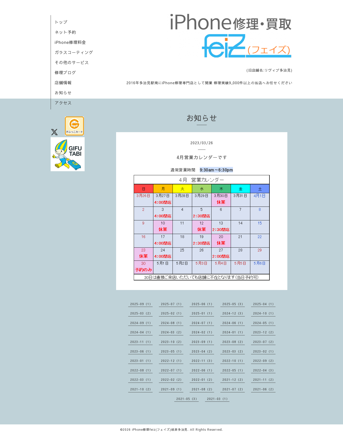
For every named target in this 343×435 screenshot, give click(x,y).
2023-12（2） (264, 332)
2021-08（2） (203, 389)
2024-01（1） (233, 332)
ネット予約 (65, 32)
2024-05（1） (264, 323)
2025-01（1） (203, 313)
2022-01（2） (203, 380)
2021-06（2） (264, 389)
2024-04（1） (141, 332)
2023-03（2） (233, 351)
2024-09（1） (141, 323)
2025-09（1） (141, 304)
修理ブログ (65, 72)
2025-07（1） (172, 304)
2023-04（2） (203, 351)
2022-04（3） (264, 370)
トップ (61, 22)
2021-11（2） (264, 380)
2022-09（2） (264, 361)
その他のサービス (72, 62)
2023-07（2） (264, 342)
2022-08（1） (141, 370)
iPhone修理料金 (70, 42)
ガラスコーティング (74, 52)
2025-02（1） (172, 313)
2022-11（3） (203, 361)
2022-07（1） (172, 370)
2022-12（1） (172, 361)
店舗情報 (63, 82)
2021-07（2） (233, 389)
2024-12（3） (233, 313)
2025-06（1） (203, 304)
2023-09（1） (203, 342)
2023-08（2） (233, 342)
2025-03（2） (141, 313)
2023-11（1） (141, 342)
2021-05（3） (187, 399)
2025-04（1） (264, 304)
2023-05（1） (172, 351)
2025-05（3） (233, 304)
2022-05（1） (233, 370)
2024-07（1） (203, 323)
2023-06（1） (141, 351)
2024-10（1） (264, 313)
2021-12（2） (233, 380)
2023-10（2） (172, 342)
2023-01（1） (141, 361)
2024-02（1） (203, 332)
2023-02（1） (264, 351)
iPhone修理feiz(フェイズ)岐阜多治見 (160, 429)
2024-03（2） (172, 332)
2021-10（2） (141, 389)
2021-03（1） (218, 399)
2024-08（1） (172, 323)
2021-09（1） (172, 389)
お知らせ (63, 92)
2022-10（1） (233, 361)
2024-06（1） (233, 323)
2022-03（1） (141, 380)
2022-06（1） (203, 370)
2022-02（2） (172, 380)
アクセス (63, 102)
